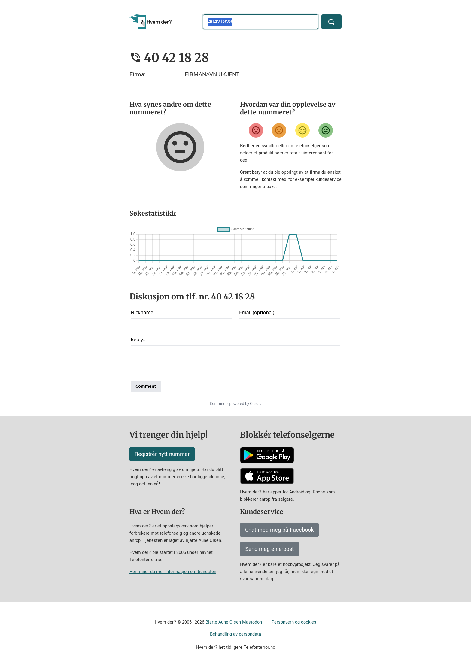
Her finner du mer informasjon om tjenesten (172, 572)
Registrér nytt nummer (162, 454)
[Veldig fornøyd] (325, 130)
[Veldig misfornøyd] (256, 130)
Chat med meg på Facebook (279, 530)
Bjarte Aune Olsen (223, 622)
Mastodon (252, 622)
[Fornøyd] (302, 130)
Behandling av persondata (235, 634)
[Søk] (331, 21)
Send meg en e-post (269, 549)
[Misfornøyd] (279, 130)
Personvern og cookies (294, 622)
